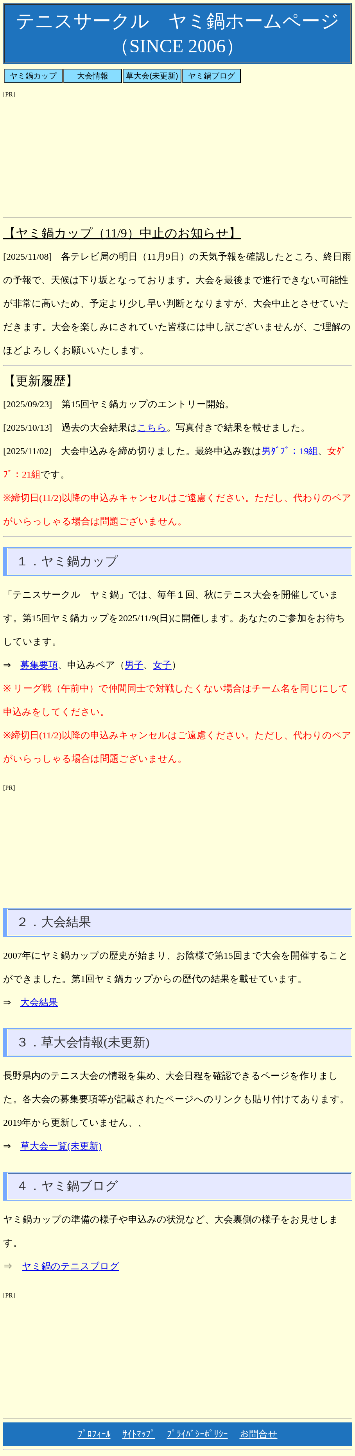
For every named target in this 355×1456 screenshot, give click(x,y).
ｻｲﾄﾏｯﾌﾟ (138, 1434)
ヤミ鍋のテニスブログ (70, 1266)
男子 (134, 665)
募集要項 (39, 665)
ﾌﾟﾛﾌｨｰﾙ (94, 1434)
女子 (162, 665)
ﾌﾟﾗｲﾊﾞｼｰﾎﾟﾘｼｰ (197, 1434)
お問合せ (259, 1434)
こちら (152, 427)
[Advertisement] (177, 152)
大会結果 (39, 1002)
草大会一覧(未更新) (61, 1146)
